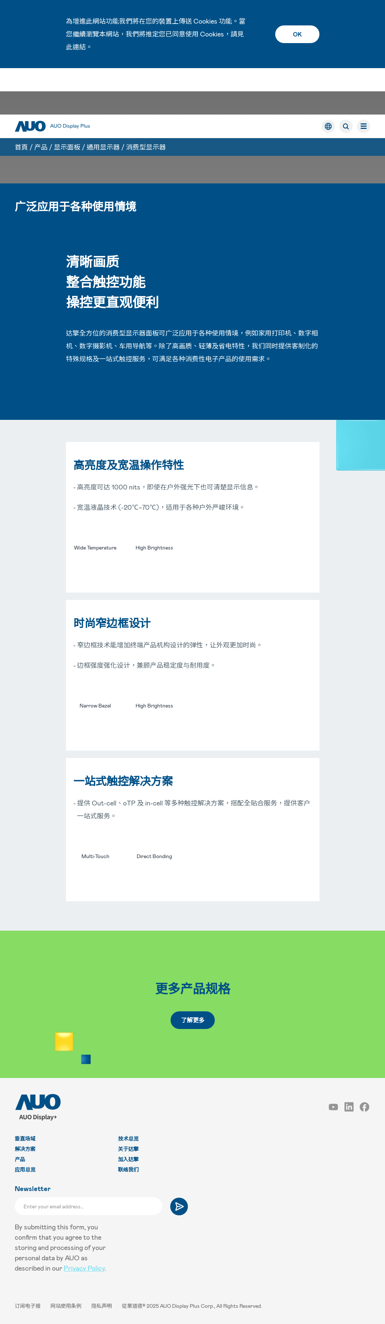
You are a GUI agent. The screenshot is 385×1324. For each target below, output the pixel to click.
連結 (79, 47)
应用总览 (25, 1169)
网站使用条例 (66, 1306)
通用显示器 (103, 100)
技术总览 (128, 1138)
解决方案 (25, 1149)
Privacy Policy (84, 1268)
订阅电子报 (28, 1306)
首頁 (21, 100)
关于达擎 (128, 1149)
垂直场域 (25, 1138)
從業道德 (132, 1306)
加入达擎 (128, 1159)
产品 (41, 100)
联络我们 (128, 1169)
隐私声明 (102, 1306)
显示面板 (67, 100)
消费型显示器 (146, 100)
